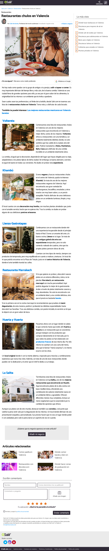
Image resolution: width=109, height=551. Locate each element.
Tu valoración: (23, 507)
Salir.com (3, 8)
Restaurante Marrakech (17, 270)
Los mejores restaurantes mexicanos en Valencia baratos (36, 112)
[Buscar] (106, 2)
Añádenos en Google (63, 81)
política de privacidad (23, 511)
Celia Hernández (14, 24)
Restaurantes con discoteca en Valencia (26, 467)
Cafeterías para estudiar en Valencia (90, 47)
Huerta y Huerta (12, 319)
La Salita (7, 373)
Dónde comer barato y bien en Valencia (61, 455)
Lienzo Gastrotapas (14, 223)
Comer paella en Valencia (25, 454)
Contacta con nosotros (30, 549)
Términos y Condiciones (45, 549)
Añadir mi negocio (36, 434)
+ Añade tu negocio (66, 24)
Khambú (7, 170)
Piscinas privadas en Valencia (88, 50)
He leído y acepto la (17, 511)
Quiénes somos (17, 549)
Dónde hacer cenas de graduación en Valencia (63, 467)
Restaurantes (17, 8)
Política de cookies (74, 549)
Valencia (10, 4)
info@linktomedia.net (10, 525)
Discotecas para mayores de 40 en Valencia (90, 28)
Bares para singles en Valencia (89, 40)
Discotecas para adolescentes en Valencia (93, 36)
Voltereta (8, 121)
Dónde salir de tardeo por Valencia (90, 32)
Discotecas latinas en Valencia (89, 43)
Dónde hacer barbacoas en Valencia (91, 22)
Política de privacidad (60, 549)
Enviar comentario (61, 513)
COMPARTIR (99, 3)
